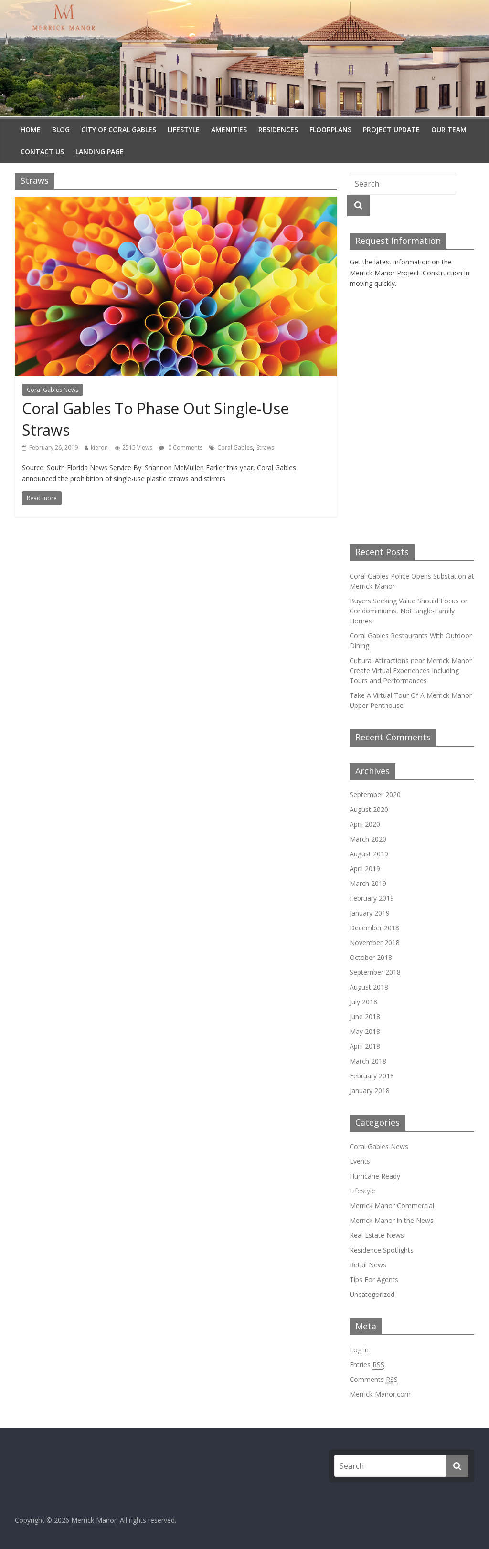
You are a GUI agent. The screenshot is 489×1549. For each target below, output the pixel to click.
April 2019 (365, 868)
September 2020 (375, 794)
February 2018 (372, 1075)
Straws (265, 447)
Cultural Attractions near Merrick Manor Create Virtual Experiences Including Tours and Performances (411, 670)
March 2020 (368, 838)
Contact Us (42, 151)
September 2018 (375, 972)
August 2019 (369, 853)
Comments (374, 1379)
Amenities (229, 129)
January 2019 (370, 912)
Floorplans (330, 129)
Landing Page (99, 151)
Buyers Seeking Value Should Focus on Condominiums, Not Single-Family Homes (409, 610)
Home (31, 129)
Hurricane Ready (375, 1175)
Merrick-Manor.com (380, 1394)
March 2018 (368, 1060)
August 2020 (369, 809)
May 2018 (365, 1031)
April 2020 (365, 824)
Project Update (391, 129)
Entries (367, 1365)
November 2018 (375, 942)
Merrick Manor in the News (392, 1220)
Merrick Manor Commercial (392, 1205)
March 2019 (368, 883)
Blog (61, 129)
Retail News (368, 1264)
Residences (278, 129)
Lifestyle (184, 129)
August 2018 (369, 986)
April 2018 (365, 1046)
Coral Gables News (52, 390)
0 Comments (180, 447)
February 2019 (372, 898)
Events (360, 1161)
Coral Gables (235, 447)
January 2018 (370, 1090)
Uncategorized (372, 1294)
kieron (99, 447)
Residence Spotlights (382, 1249)
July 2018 (363, 1001)
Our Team (449, 129)
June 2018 (365, 1016)
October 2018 (371, 957)
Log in (359, 1349)
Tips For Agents (374, 1279)
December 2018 (374, 927)
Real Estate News (377, 1235)
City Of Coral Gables (118, 129)
